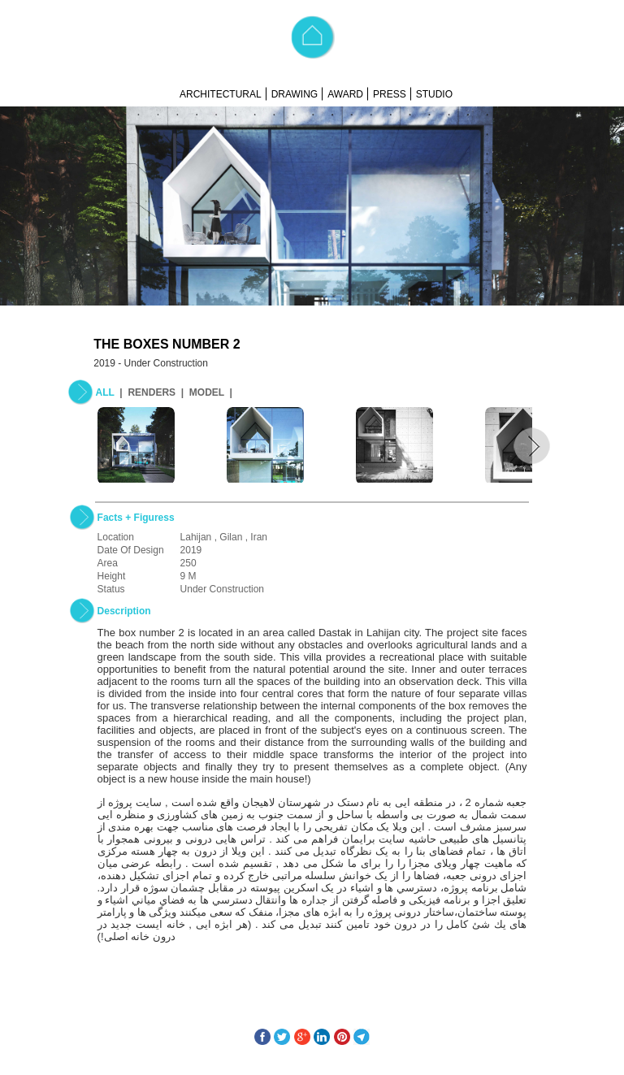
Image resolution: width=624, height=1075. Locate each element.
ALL (105, 392)
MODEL (206, 392)
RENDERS (152, 392)
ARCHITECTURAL (221, 94)
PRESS (389, 94)
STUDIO (434, 94)
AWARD (345, 94)
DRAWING (294, 94)
